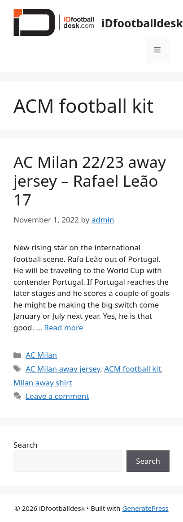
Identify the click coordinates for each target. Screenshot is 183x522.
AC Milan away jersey (63, 369)
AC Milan (41, 355)
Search (25, 445)
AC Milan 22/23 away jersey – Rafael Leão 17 (89, 180)
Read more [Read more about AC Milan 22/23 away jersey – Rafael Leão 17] (63, 327)
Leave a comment (57, 396)
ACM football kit (132, 369)
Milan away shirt (42, 382)
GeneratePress (145, 508)
